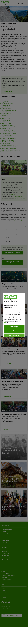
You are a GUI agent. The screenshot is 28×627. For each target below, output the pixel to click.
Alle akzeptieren (14, 335)
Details (5, 322)
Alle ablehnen (14, 331)
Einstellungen (14, 327)
